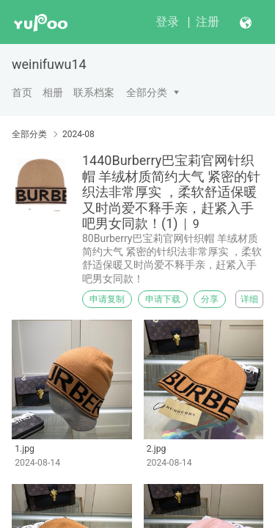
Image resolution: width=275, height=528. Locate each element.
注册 (207, 22)
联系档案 (93, 92)
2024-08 (78, 134)
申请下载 (162, 299)
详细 (249, 299)
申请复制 (107, 299)
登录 (167, 22)
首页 (22, 92)
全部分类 (146, 92)
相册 (53, 92)
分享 (210, 299)
